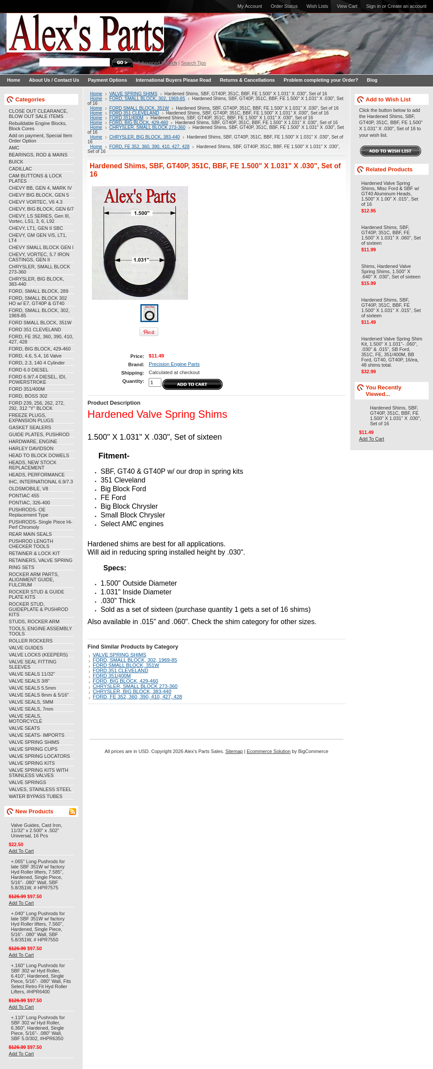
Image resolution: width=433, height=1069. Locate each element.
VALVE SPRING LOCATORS (39, 756)
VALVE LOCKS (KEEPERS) (38, 654)
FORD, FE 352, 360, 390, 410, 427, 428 (149, 146)
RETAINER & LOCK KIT (34, 553)
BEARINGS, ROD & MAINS (38, 154)
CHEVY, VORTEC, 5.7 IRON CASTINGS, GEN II (39, 257)
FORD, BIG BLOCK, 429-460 (39, 348)
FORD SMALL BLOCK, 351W (40, 322)
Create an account (407, 6)
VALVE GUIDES (26, 647)
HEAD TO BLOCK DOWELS (39, 455)
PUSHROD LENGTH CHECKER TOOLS (31, 543)
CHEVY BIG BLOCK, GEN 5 (39, 195)
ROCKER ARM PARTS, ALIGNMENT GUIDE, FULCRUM (34, 579)
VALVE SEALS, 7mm (31, 709)
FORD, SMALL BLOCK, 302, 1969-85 (147, 98)
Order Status (284, 6)
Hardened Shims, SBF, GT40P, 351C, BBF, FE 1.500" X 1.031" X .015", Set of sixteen (391, 307)
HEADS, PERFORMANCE (37, 474)
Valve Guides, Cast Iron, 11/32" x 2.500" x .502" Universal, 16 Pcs (36, 830)
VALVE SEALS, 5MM (31, 702)
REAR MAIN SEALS (30, 534)
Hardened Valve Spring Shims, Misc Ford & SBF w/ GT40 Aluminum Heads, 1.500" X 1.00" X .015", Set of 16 (390, 193)
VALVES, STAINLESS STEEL (40, 789)
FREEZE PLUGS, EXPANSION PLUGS (31, 418)
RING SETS (22, 567)
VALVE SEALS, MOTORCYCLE (25, 718)
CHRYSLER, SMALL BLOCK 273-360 (147, 127)
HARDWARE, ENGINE (33, 441)
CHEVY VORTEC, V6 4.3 (36, 202)
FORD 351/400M (27, 389)
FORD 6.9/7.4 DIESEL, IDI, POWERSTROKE (37, 379)
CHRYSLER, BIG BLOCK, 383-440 (144, 137)
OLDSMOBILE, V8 (28, 488)
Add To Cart (21, 851)
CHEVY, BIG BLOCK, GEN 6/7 (41, 209)
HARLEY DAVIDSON (31, 448)
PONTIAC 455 (24, 495)
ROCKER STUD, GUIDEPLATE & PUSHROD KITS (38, 609)
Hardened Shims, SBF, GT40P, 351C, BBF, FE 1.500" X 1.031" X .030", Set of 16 (395, 415)
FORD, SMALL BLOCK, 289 (38, 291)
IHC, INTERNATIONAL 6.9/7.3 (41, 481)
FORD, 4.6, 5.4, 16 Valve (35, 355)
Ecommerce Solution (268, 751)
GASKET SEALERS (30, 427)
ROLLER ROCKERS (30, 640)
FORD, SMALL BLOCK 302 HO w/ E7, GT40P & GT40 (38, 300)
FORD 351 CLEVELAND (35, 329)
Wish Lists (317, 6)
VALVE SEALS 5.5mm (32, 688)
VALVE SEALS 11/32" (32, 674)
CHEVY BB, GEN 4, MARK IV (40, 188)
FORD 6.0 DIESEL (29, 369)
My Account (249, 6)
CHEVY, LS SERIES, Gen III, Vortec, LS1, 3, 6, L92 (39, 218)
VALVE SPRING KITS (32, 763)
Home (96, 93)
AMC (14, 147)
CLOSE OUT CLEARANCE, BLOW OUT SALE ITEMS (38, 113)
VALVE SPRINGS (27, 782)
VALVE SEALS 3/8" (29, 681)
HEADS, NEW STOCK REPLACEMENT (32, 465)
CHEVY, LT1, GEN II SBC (36, 228)
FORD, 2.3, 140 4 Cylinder (37, 362)
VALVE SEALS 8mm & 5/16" (39, 695)
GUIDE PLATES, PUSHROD (39, 434)
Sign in (373, 6)
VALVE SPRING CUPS (33, 749)
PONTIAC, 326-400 (29, 502)
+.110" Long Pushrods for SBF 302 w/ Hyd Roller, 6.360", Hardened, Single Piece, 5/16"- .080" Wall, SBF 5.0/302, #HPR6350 (38, 1028)
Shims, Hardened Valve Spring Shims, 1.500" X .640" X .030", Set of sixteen (390, 271)
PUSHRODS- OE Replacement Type (28, 512)
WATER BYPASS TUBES (36, 796)
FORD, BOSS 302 (28, 396)
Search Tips (193, 63)
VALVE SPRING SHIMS (34, 742)
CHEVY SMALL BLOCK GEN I (41, 247)
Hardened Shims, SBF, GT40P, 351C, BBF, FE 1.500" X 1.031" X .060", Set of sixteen (391, 235)
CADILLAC (20, 168)
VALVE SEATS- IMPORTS (36, 735)
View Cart (347, 6)
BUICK (16, 161)
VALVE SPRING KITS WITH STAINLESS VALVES (38, 772)
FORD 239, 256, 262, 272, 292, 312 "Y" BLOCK (37, 405)
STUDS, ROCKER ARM (34, 621)
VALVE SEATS (24, 728)
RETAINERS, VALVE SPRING (41, 560)
